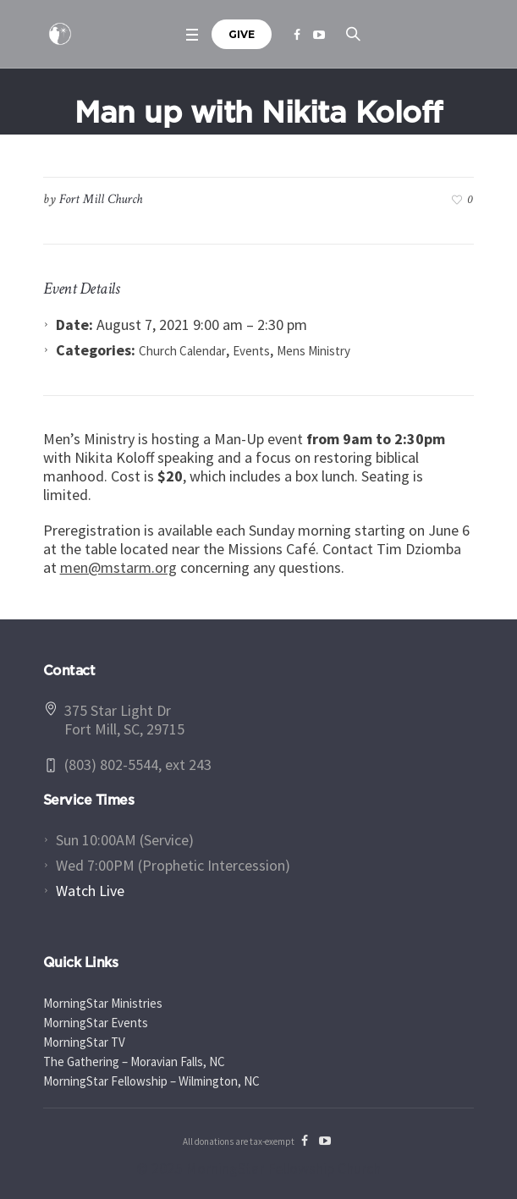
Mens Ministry (313, 351)
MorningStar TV (84, 1042)
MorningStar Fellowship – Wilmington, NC (151, 1081)
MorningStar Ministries (102, 1003)
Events (251, 351)
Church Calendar (182, 351)
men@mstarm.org (118, 567)
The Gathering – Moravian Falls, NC (134, 1061)
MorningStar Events (95, 1023)
